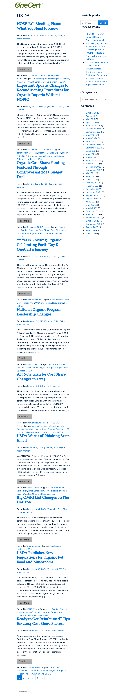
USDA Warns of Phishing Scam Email (43, 438)
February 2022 (93, 182)
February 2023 (93, 160)
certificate (54, 667)
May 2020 (91, 233)
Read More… (25, 69)
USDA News (45, 149)
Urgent (53, 432)
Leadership (37, 367)
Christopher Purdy (56, 364)
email (30, 490)
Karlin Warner (23, 38)
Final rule (64, 609)
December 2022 (93, 166)
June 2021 (91, 201)
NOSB (31, 81)
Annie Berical (26, 512)
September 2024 (94, 131)
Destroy (42, 152)
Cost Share (44, 230)
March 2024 (91, 138)
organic (55, 81)
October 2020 (92, 220)
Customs (33, 152)
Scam (19, 494)
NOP (24, 81)
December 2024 (93, 128)
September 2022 (94, 170)
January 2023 (92, 163)
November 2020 (93, 217)
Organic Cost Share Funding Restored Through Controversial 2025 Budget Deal (41, 170)
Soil (66, 302)
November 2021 (93, 192)
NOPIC (25, 156)
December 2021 (93, 189)
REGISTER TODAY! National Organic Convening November (96, 36)
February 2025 (93, 125)
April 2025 (91, 122)
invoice (49, 670)
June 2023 (91, 151)
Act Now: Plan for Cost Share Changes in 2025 (41, 377)
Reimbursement (45, 233)
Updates (31, 159)
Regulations (58, 156)
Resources (31, 227)
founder (25, 302)
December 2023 (93, 144)
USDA (62, 81)
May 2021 (91, 205)
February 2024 (93, 141)
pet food (46, 612)
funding (62, 230)
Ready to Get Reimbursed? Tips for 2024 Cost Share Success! (43, 622)
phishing (63, 490)
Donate (50, 152)
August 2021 (92, 198)
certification (22, 152)
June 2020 (91, 230)
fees (43, 670)
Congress (33, 230)
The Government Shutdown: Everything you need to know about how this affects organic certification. (96, 78)
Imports (66, 152)
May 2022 (91, 179)
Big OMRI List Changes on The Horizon (43, 500)
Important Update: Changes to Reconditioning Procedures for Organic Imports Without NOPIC (43, 93)
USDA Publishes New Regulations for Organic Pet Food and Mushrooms (40, 557)
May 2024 (91, 135)
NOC (19, 81)
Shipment (21, 159)
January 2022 (92, 185)
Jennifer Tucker (24, 367)
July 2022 (90, 173)
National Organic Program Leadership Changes (39, 312)
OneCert (47, 81)
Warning (51, 494)
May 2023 (91, 154)
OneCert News (46, 75)
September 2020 (94, 224)
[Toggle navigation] (106, 4)
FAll (33, 78)
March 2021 (91, 208)
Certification (32, 75)
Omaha (38, 81)
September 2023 (94, 147)
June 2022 (91, 176)
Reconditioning (45, 156)
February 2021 (93, 211)
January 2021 (92, 214)
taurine (30, 615)
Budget (62, 227)
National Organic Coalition (57, 78)
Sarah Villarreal (57, 630)
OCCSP (25, 233)
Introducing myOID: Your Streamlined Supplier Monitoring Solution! (97, 46)
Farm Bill (54, 230)
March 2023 (91, 157)
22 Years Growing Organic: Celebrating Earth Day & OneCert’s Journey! (39, 245)
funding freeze (32, 429)
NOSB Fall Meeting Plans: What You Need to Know (39, 26)
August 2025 (92, 116)
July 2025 (90, 119)
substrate (21, 615)
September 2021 (94, 195)
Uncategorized (33, 546)
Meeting (40, 78)
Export (58, 152)
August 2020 (92, 227)
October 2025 (92, 112)
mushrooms (22, 612)
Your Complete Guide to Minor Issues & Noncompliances (97, 65)
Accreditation (56, 299)
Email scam (39, 490)
